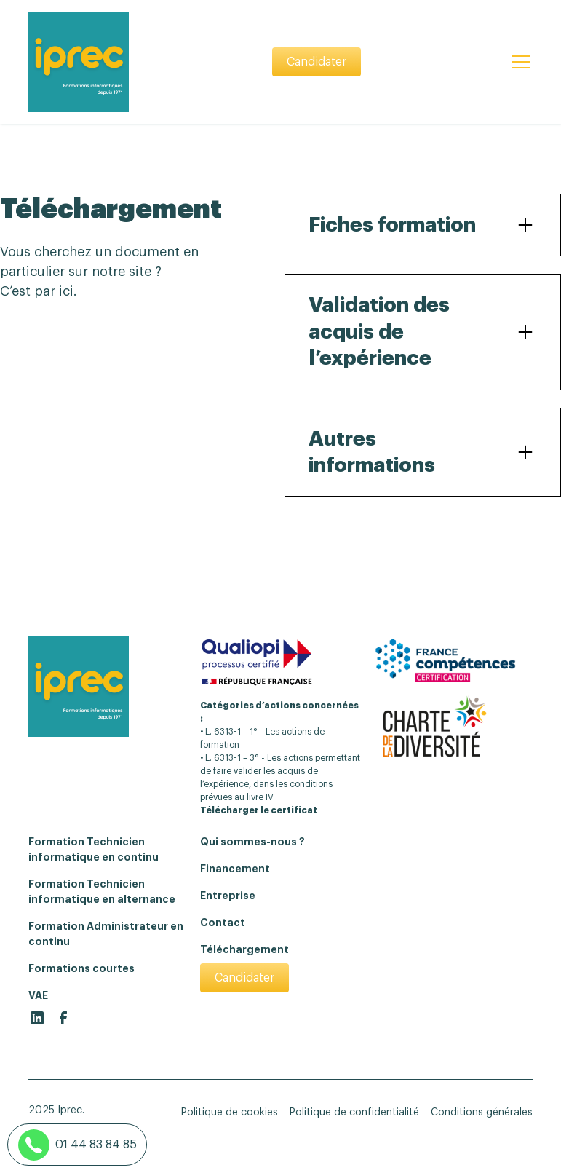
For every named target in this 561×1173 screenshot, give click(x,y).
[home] (78, 62)
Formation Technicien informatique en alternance (101, 891)
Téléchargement (244, 949)
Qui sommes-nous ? (252, 842)
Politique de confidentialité (354, 1112)
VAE (38, 995)
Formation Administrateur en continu (105, 934)
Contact (222, 922)
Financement (235, 869)
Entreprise (227, 895)
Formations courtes (81, 968)
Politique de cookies (229, 1112)
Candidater (316, 62)
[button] (518, 61)
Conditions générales (482, 1112)
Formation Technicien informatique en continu (93, 849)
